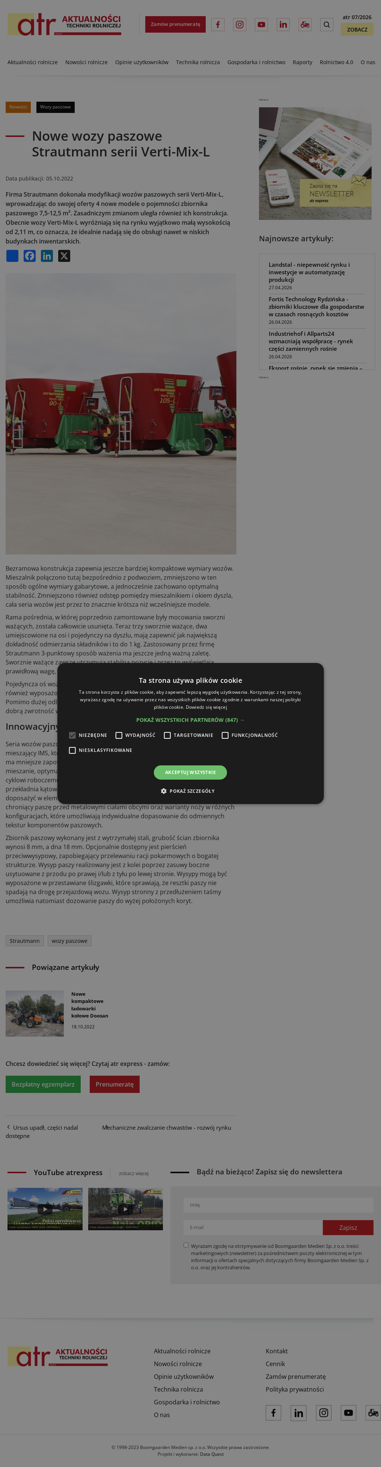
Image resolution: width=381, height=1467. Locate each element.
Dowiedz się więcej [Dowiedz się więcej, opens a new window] (206, 707)
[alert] (190, 733)
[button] (190, 720)
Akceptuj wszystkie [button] (190, 772)
